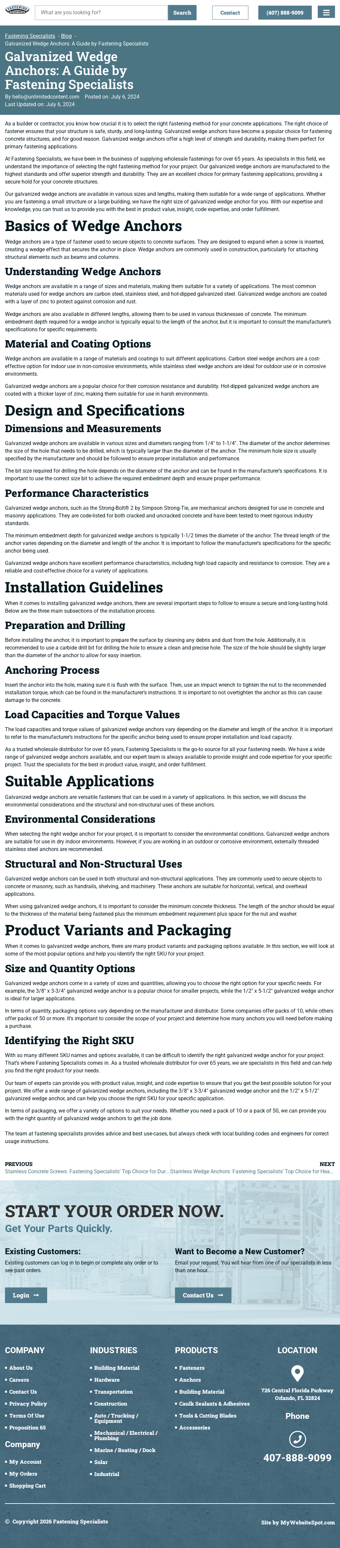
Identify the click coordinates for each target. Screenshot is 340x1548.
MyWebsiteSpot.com (308, 1522)
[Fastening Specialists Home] (17, 9)
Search (182, 12)
